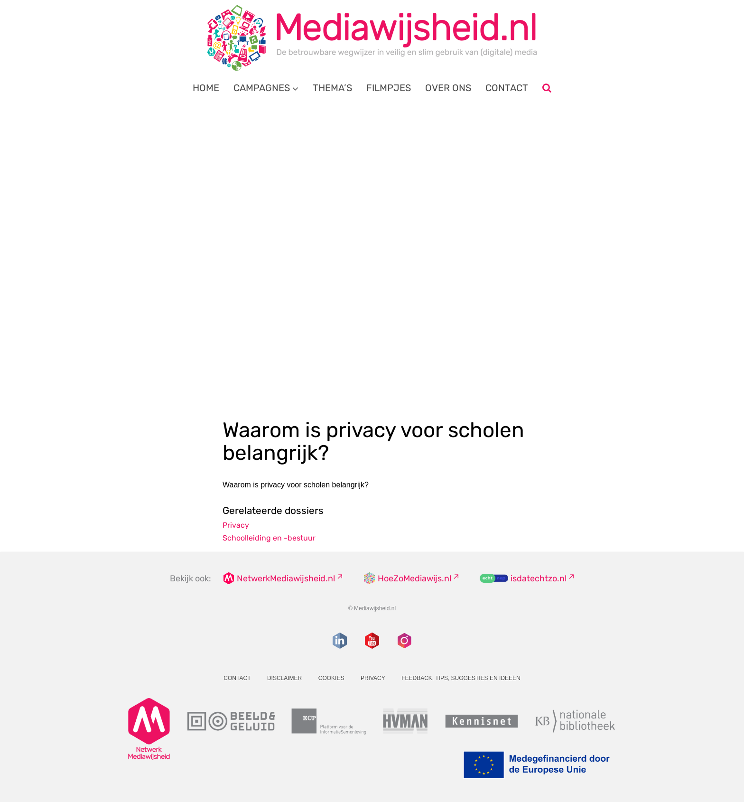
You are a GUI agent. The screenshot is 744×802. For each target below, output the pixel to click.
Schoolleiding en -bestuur (269, 537)
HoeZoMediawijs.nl (414, 578)
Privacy (236, 525)
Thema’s (332, 87)
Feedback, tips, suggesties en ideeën (461, 678)
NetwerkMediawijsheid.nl (286, 578)
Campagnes (261, 87)
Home (206, 87)
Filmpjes (388, 87)
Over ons (448, 87)
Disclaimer (284, 678)
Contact (506, 87)
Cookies (331, 678)
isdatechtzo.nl (539, 578)
